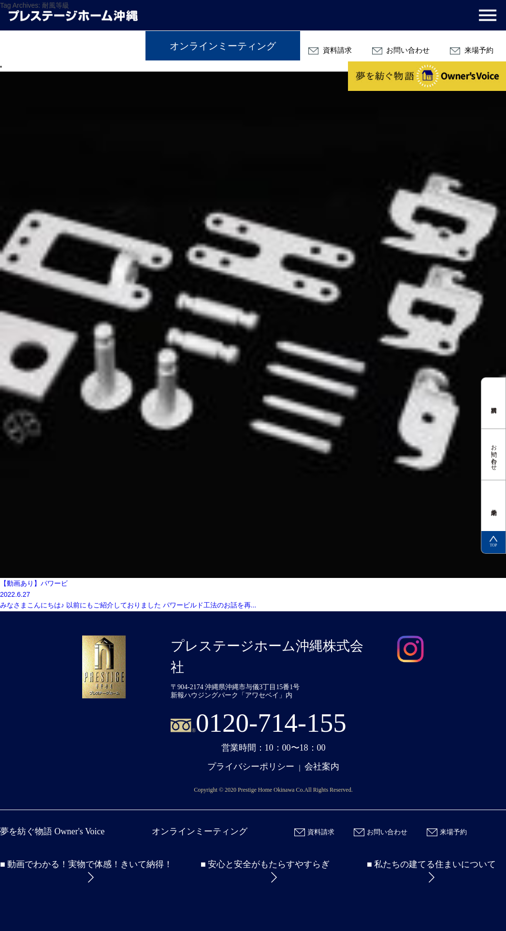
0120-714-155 (271, 723)
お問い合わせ (401, 50)
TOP (493, 541)
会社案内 (321, 766)
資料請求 (330, 50)
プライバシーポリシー (250, 766)
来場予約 (471, 50)
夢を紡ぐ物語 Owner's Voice (52, 831)
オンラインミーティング (223, 46)
